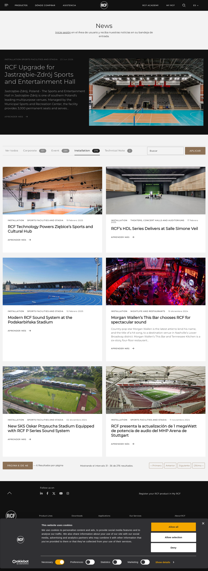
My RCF (170, 5)
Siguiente (184, 464)
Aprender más (14, 117)
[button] (18, 465)
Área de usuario (136, 521)
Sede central (180, 521)
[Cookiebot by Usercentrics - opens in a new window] (20, 564)
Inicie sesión (63, 32)
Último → (198, 464)
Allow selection (173, 539)
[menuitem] (45, 5)
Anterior (170, 464)
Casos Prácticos (106, 521)
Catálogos (76, 521)
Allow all (173, 529)
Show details (163, 564)
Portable (43, 521)
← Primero (156, 464)
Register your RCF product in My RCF (160, 492)
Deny (173, 550)
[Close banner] (203, 526)
